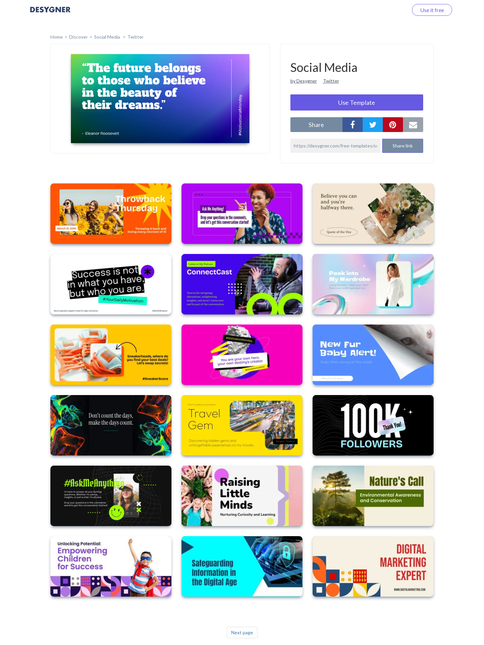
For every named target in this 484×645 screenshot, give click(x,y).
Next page (242, 632)
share (316, 124)
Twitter (135, 37)
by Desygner (303, 81)
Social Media (107, 37)
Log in (392, 10)
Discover (78, 37)
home (56, 37)
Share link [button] (403, 145)
